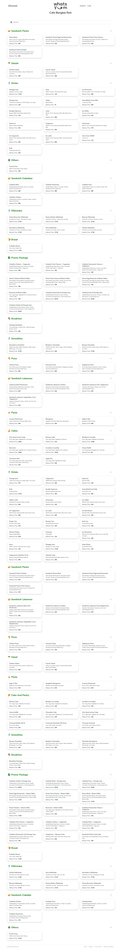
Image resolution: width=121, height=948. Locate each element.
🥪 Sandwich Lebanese (20, 378)
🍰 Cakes (13, 430)
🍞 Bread (13, 239)
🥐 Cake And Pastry (18, 695)
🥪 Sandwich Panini (18, 30)
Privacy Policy (98, 946)
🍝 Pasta (12, 412)
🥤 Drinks (13, 83)
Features (91, 946)
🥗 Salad (12, 657)
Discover (13, 5)
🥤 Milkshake (15, 210)
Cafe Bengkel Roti (60, 13)
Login (89, 6)
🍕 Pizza (12, 358)
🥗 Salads (13, 63)
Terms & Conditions (108, 946)
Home (85, 946)
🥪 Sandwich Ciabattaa (20, 178)
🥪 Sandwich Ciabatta (19, 895)
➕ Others (13, 160)
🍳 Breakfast (15, 318)
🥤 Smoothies (15, 338)
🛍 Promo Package (18, 257)
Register (83, 6)
